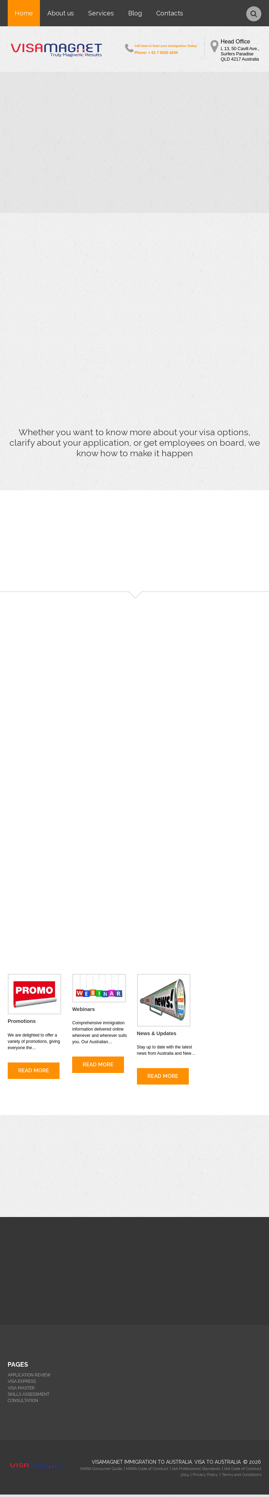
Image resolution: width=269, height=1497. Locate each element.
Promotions (21, 1024)
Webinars (83, 1012)
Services (101, 13)
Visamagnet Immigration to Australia (142, 1464)
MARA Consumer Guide (101, 1471)
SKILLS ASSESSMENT (28, 1396)
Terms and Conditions (241, 1477)
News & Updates (156, 1036)
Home (24, 13)
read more (33, 1073)
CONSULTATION (23, 1403)
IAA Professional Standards (196, 1471)
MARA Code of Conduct (147, 1471)
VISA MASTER (21, 1390)
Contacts (169, 13)
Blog (135, 13)
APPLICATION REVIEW (29, 1377)
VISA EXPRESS (22, 1384)
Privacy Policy (205, 1477)
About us (60, 13)
